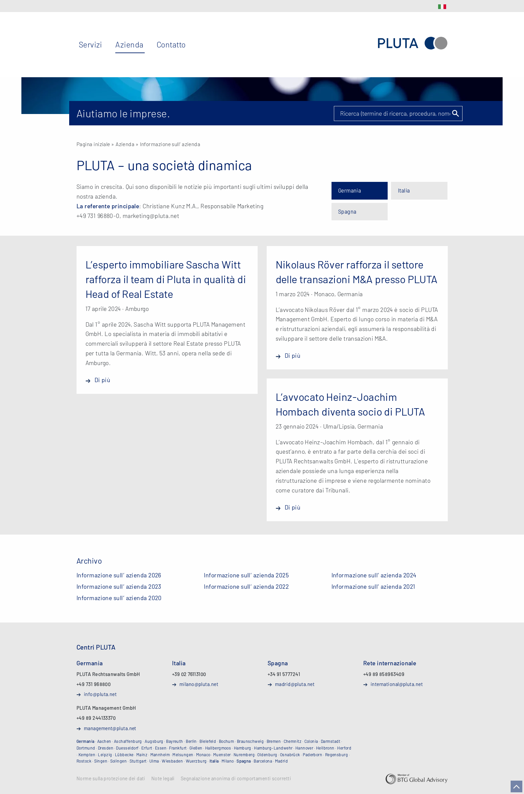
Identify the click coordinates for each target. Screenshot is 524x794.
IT (442, 6)
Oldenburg (267, 754)
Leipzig (105, 754)
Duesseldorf (127, 748)
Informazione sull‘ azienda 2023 (119, 586)
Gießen (196, 748)
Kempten (87, 754)
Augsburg (154, 741)
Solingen (118, 761)
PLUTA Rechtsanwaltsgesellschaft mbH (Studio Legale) (412, 43)
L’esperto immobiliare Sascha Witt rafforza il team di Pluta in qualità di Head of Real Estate (166, 279)
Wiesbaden (172, 761)
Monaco (203, 754)
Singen (101, 761)
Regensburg (336, 754)
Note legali (163, 778)
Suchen (455, 113)
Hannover (304, 748)
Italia (404, 190)
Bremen (274, 741)
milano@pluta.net (198, 684)
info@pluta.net (100, 694)
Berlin (191, 741)
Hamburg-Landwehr (273, 748)
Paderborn (312, 754)
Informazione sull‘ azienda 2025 (246, 575)
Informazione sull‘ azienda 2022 (246, 586)
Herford (344, 748)
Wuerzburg (196, 761)
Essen (160, 748)
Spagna (347, 211)
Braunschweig (250, 741)
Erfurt (146, 748)
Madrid (281, 761)
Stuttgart (138, 761)
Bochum (226, 741)
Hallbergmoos (218, 748)
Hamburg (242, 748)
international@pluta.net (397, 684)
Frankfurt (177, 748)
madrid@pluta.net (294, 684)
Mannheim (160, 754)
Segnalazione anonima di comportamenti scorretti (236, 778)
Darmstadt (330, 741)
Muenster (222, 754)
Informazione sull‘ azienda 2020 (119, 597)
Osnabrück (290, 754)
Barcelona (263, 761)
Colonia (311, 741)
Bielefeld (208, 741)
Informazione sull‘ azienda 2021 (373, 586)
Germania (349, 190)
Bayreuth (174, 741)
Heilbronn (325, 748)
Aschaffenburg (128, 741)
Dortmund (86, 748)
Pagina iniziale (93, 144)
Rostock (84, 761)
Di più (103, 379)
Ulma (154, 761)
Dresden (105, 748)
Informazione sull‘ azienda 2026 (119, 575)
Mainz (141, 754)
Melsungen (182, 754)
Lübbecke (124, 754)
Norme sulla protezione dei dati (111, 778)
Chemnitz (293, 741)
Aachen (104, 741)
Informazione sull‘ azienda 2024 (374, 575)
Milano (228, 761)
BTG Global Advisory (416, 779)
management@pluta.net (110, 728)
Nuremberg (244, 754)
